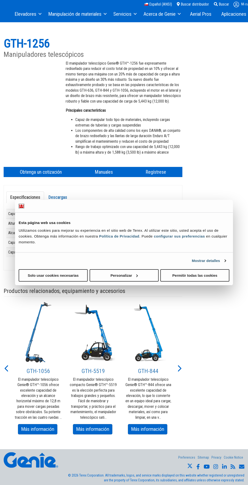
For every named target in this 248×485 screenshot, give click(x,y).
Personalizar (124, 275)
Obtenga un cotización (41, 172)
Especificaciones (25, 197)
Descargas (57, 197)
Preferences (186, 457)
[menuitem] (28, 14)
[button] (6, 368)
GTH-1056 (38, 371)
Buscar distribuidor (193, 4)
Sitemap (203, 457)
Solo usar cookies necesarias (53, 275)
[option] (38, 367)
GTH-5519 (93, 371)
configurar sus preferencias (179, 236)
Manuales (104, 172)
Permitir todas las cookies (194, 275)
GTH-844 (148, 371)
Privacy (216, 457)
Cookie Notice (233, 457)
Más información (39, 429)
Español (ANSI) (158, 4)
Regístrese (156, 172)
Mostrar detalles (206, 261)
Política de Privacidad (119, 236)
